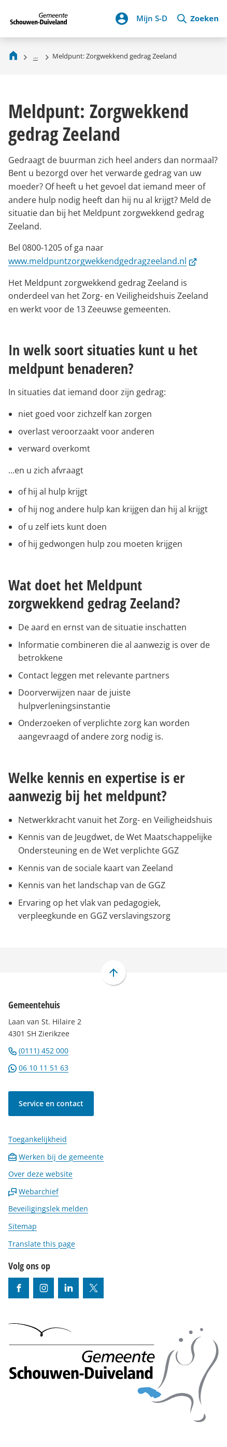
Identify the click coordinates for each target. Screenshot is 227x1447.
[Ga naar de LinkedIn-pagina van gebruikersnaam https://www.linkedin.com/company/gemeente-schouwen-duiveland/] (68, 1288)
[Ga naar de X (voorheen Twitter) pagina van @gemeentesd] (93, 1288)
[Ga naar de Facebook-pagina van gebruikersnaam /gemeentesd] (18, 1288)
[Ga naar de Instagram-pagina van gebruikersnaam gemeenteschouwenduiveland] (43, 1288)
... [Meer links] (35, 56)
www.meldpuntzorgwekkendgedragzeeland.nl (102, 261)
